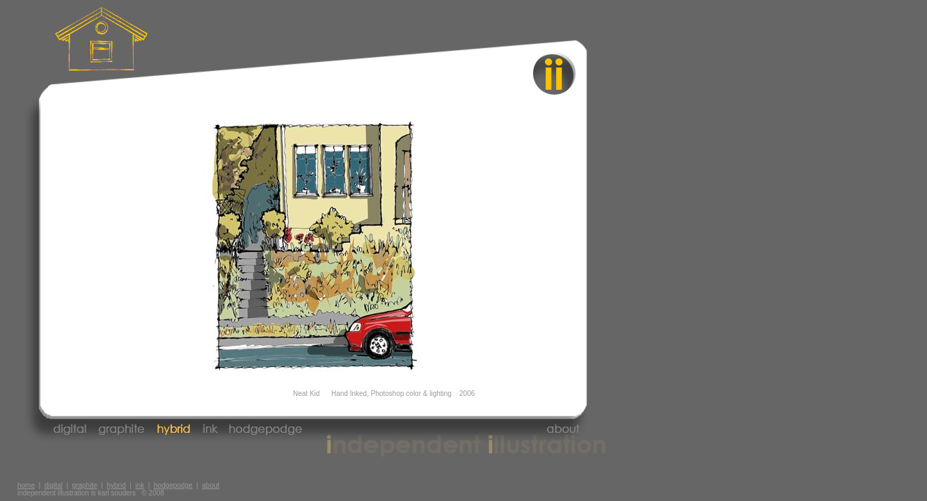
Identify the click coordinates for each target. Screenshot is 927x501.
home (26, 485)
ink (139, 485)
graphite (84, 485)
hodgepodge (173, 485)
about (210, 485)
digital (54, 485)
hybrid (115, 485)
